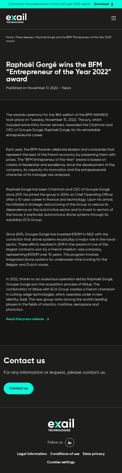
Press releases (24, 37)
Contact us (18, 388)
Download (101, 4)
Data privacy (94, 454)
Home (9, 37)
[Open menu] (113, 18)
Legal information (32, 454)
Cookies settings (61, 462)
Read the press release (25, 319)
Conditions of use (64, 454)
